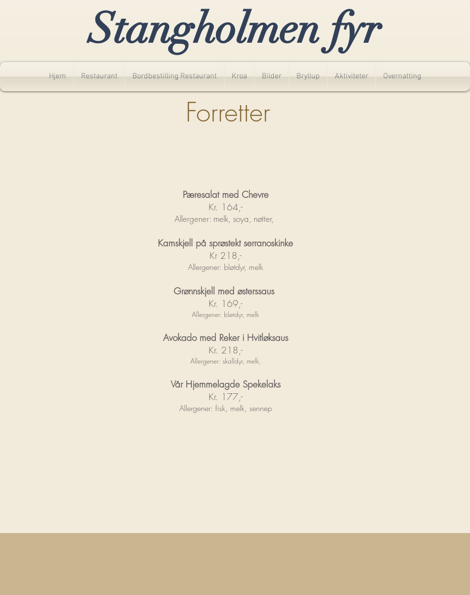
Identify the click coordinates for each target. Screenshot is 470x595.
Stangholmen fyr (235, 29)
